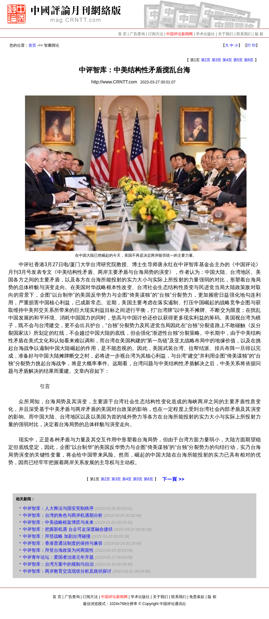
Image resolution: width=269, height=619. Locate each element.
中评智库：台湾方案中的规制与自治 (58, 564)
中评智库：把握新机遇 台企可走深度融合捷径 (68, 529)
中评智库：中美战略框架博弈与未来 (58, 522)
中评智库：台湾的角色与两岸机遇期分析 (63, 515)
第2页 (206, 60)
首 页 (122, 34)
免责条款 (196, 597)
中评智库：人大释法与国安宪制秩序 (58, 508)
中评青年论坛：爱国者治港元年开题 (58, 557)
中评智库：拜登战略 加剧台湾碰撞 (57, 536)
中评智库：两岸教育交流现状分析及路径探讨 (67, 571)
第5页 (238, 60)
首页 (32, 45)
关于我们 (225, 34)
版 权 (259, 34)
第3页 (217, 60)
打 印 (251, 45)
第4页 (227, 60)
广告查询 (137, 34)
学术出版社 (205, 34)
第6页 (249, 60)
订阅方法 (155, 34)
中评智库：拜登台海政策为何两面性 (58, 550)
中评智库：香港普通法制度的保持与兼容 (63, 543)
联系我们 (244, 34)
